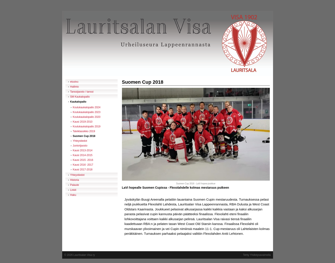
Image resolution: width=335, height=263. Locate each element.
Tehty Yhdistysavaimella (257, 254)
